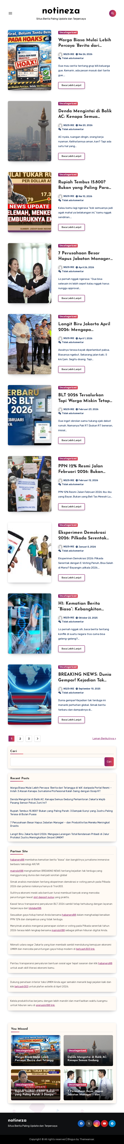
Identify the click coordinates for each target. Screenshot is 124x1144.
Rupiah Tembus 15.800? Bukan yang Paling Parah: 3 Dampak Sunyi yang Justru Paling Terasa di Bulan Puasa (61, 812)
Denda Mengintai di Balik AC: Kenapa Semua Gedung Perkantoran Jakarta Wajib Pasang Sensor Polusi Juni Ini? (57, 801)
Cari (13, 751)
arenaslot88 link (45, 1005)
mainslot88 (16, 870)
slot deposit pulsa (43, 897)
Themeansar (87, 1139)
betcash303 (21, 986)
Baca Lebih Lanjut (71, 85)
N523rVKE (66, 54)
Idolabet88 (35, 908)
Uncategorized (67, 32)
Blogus (71, 1139)
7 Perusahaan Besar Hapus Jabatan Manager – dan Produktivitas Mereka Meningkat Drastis (60, 824)
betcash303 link (85, 949)
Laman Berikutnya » (104, 738)
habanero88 (17, 859)
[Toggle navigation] (10, 13)
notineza (61, 11)
